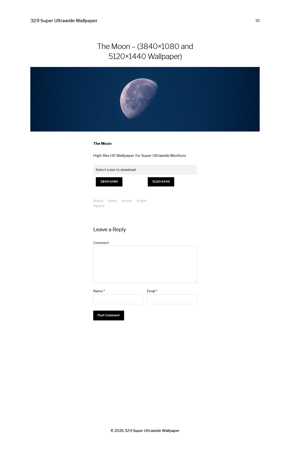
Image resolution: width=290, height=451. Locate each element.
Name (99, 291)
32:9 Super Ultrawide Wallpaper (63, 20)
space (99, 206)
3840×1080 (109, 181)
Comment (101, 243)
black (99, 201)
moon (127, 201)
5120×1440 (161, 181)
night (143, 201)
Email (152, 291)
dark (113, 201)
